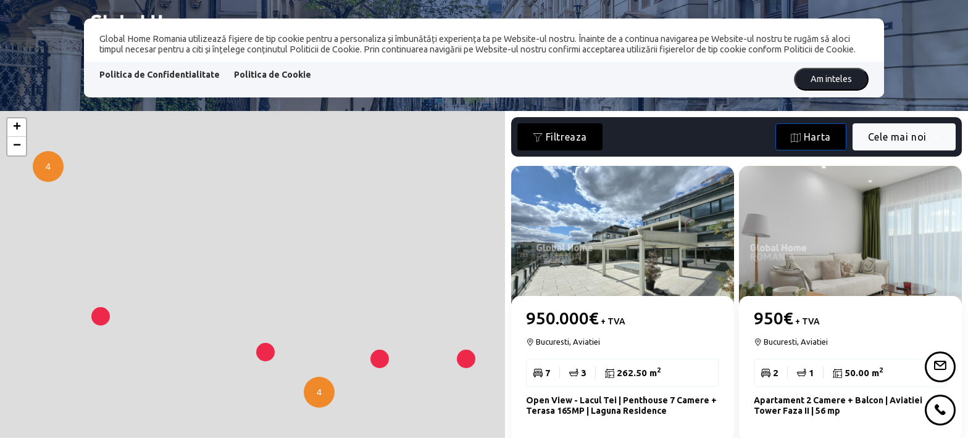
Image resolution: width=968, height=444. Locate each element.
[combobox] (904, 136)
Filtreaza (560, 137)
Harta (811, 137)
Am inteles (831, 79)
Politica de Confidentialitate (159, 75)
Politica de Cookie (272, 75)
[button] (100, 344)
